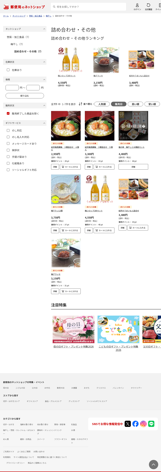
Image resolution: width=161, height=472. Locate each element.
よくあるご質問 (23, 449)
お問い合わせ (39, 449)
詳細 (55, 166)
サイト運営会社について (24, 454)
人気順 (102, 104)
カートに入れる (71, 166)
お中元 (47, 385)
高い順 (135, 104)
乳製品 (74, 421)
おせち (86, 385)
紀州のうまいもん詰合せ (129, 210)
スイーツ (41, 436)
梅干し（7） (17, 44)
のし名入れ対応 (18, 137)
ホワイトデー (136, 385)
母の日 (6, 385)
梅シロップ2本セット (94, 210)
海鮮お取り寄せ (26, 421)
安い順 (152, 104)
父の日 (34, 385)
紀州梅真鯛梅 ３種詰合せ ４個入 (65, 148)
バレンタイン (118, 385)
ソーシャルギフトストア (97, 398)
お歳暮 (74, 385)
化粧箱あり (15, 163)
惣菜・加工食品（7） (18, 37)
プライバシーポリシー (15, 460)
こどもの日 (20, 385)
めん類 (6, 436)
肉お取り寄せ (42, 421)
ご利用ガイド (8, 449)
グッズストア (74, 398)
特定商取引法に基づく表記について (52, 454)
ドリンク (58, 427)
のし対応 (14, 130)
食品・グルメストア (53, 398)
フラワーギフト (60, 436)
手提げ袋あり (17, 157)
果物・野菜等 (59, 421)
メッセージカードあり (22, 143)
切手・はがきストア (11, 398)
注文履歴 (148, 9)
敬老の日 (60, 385)
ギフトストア (32, 398)
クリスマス (101, 385)
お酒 (73, 427)
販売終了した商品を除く (23, 113)
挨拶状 (13, 150)
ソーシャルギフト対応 (22, 170)
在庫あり (14, 70)
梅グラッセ (55, 274)
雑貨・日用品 (25, 436)
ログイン (137, 9)
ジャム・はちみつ (27, 427)
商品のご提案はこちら (37, 460)
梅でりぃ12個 (57, 210)
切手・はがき (8, 421)
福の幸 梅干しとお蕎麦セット (132, 147)
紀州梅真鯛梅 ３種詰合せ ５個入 (99, 148)
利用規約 (7, 454)
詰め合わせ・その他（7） (28, 51)
